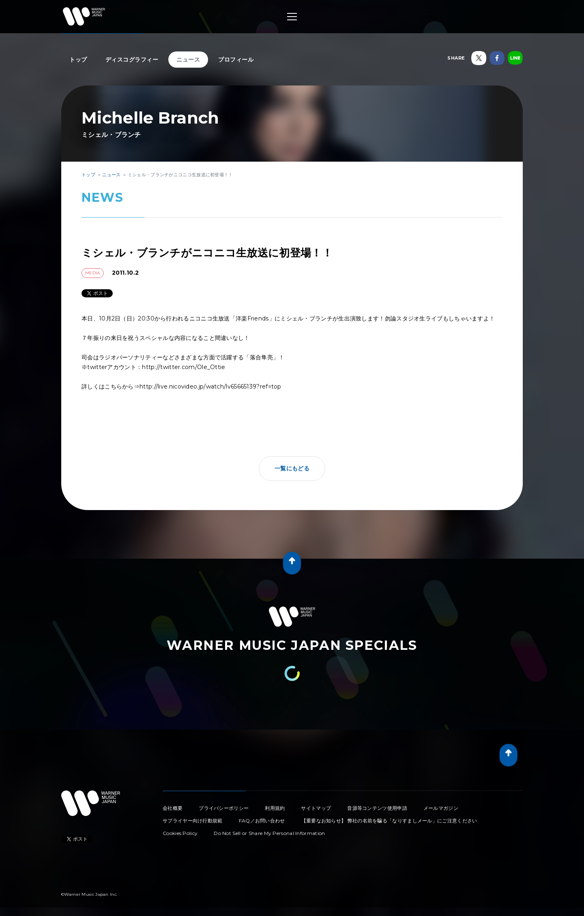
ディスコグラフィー (132, 59)
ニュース (188, 59)
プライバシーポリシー (224, 808)
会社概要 (172, 808)
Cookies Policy (180, 833)
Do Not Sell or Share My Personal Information (269, 833)
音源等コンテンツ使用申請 (377, 808)
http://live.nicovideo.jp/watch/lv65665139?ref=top (210, 386)
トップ (78, 59)
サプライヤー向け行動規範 (193, 821)
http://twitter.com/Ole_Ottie (183, 367)
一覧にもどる (292, 468)
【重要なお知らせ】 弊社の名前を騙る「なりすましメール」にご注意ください (389, 821)
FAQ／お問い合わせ (262, 821)
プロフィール (235, 59)
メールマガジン (440, 808)
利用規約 (275, 808)
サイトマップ (316, 808)
